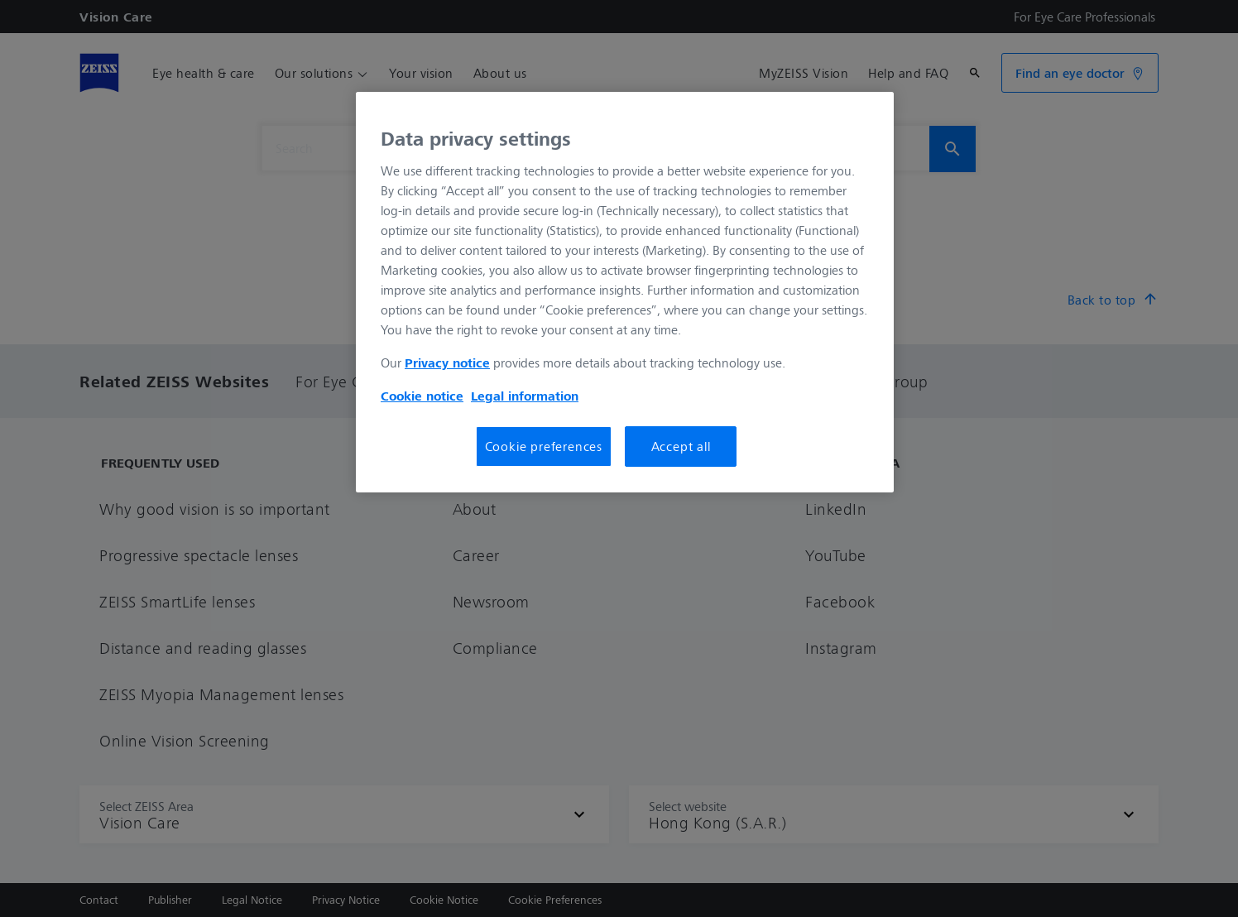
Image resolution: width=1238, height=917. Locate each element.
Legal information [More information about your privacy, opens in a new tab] (524, 395)
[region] (625, 292)
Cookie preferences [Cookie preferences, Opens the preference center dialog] (543, 446)
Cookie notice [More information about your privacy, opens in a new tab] (422, 395)
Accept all (681, 446)
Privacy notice (447, 362)
